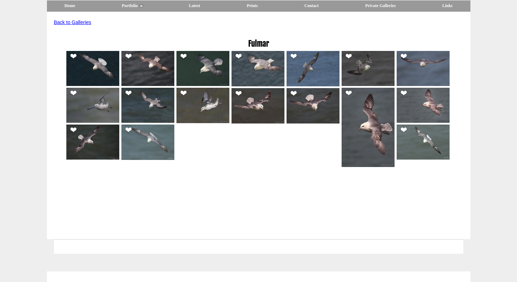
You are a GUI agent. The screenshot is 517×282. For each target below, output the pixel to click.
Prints (252, 5)
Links (447, 5)
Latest (194, 5)
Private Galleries (380, 5)
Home (70, 5)
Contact (311, 5)
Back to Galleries (72, 22)
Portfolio (132, 5)
